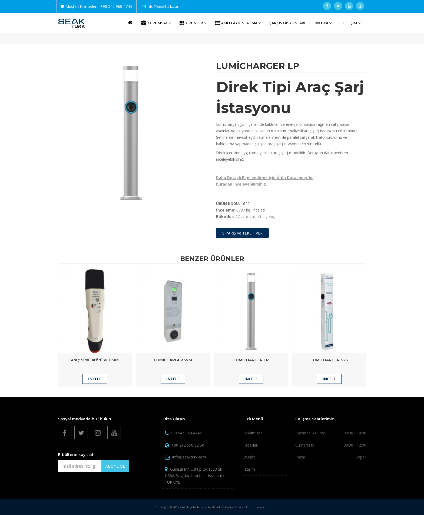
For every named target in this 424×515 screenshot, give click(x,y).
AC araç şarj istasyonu (254, 216)
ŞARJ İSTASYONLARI (287, 22)
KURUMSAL (156, 23)
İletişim (249, 469)
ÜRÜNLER (193, 23)
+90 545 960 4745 (116, 6)
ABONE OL (115, 466)
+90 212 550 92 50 (187, 445)
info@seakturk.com (164, 6)
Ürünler (249, 457)
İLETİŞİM (351, 22)
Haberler (250, 445)
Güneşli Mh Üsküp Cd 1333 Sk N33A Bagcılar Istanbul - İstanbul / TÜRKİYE (194, 476)
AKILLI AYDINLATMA (238, 23)
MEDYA (323, 22)
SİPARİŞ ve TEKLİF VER (242, 233)
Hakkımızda (253, 432)
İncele (94, 378)
